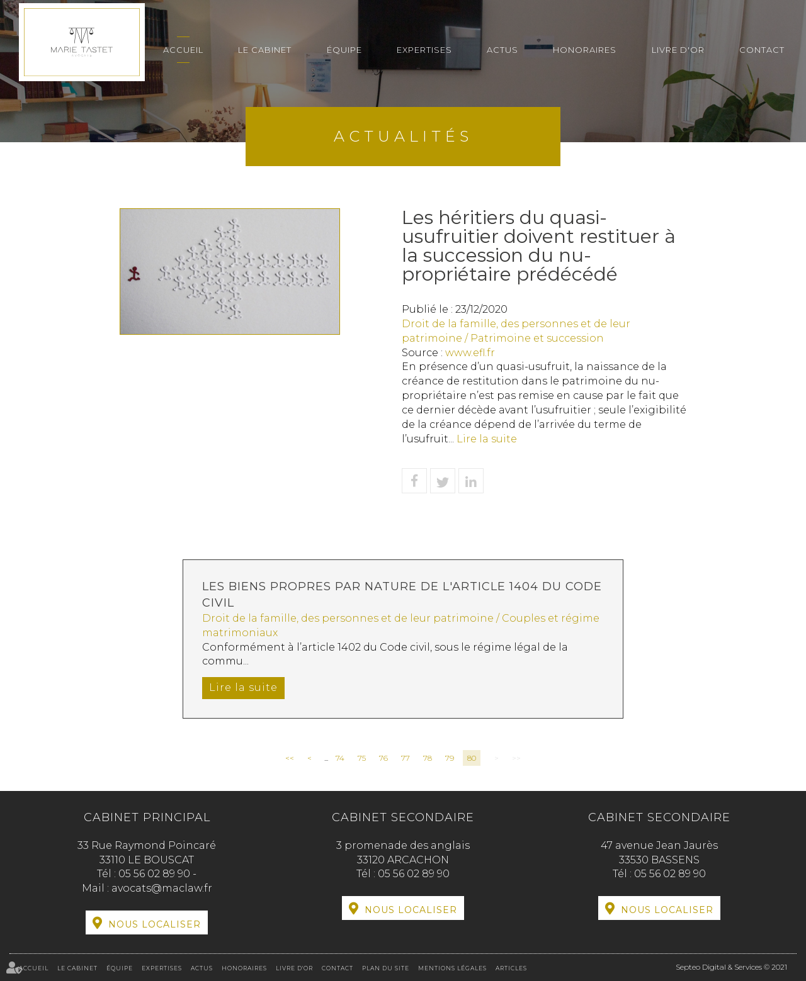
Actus (502, 50)
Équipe (344, 50)
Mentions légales (452, 968)
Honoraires (584, 50)
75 (362, 758)
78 (427, 758)
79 (449, 758)
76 (383, 758)
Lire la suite (487, 439)
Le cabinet (265, 50)
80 (471, 758)
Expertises (424, 50)
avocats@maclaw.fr (161, 888)
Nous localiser (154, 924)
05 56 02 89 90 (155, 874)
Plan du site (385, 968)
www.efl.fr (470, 353)
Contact (762, 50)
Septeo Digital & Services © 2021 (731, 967)
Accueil (183, 50)
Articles (511, 968)
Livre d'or (678, 50)
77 (405, 758)
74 (340, 758)
